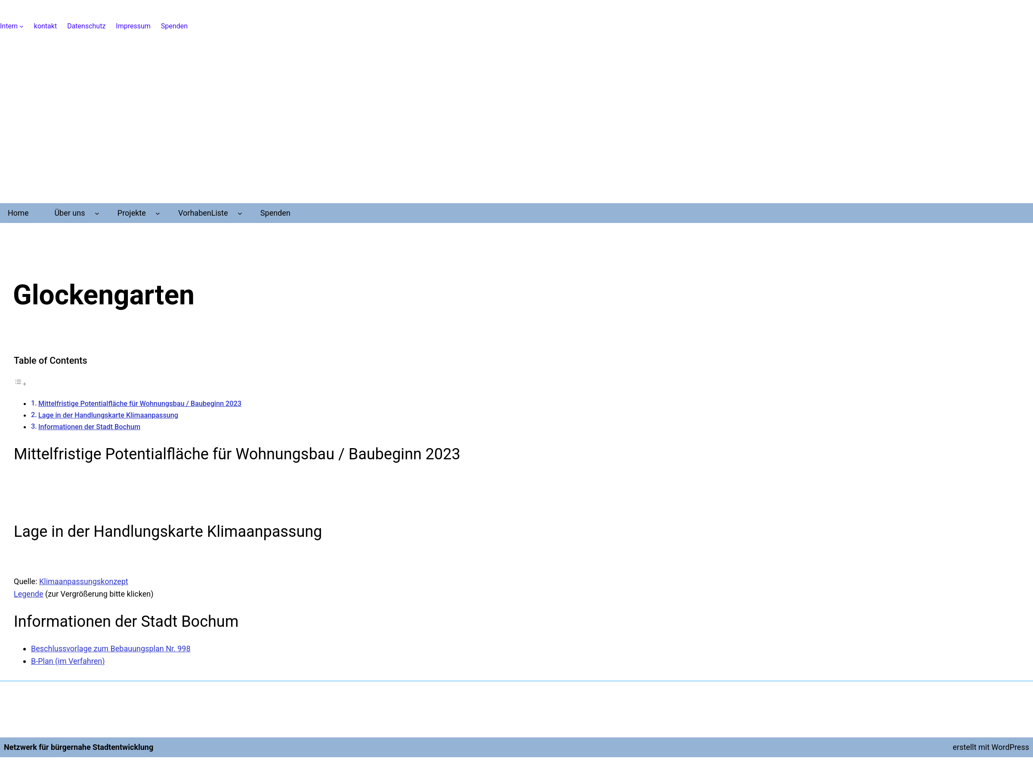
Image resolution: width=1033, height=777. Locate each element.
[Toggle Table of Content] (20, 383)
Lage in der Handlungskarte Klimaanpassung (108, 415)
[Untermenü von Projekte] (157, 213)
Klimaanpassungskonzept (83, 581)
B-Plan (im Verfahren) (68, 661)
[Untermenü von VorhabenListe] (240, 213)
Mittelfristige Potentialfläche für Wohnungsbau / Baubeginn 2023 (139, 403)
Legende (28, 593)
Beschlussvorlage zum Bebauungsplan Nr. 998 (111, 648)
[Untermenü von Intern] (21, 26)
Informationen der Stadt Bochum (89, 427)
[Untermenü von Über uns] (97, 213)
